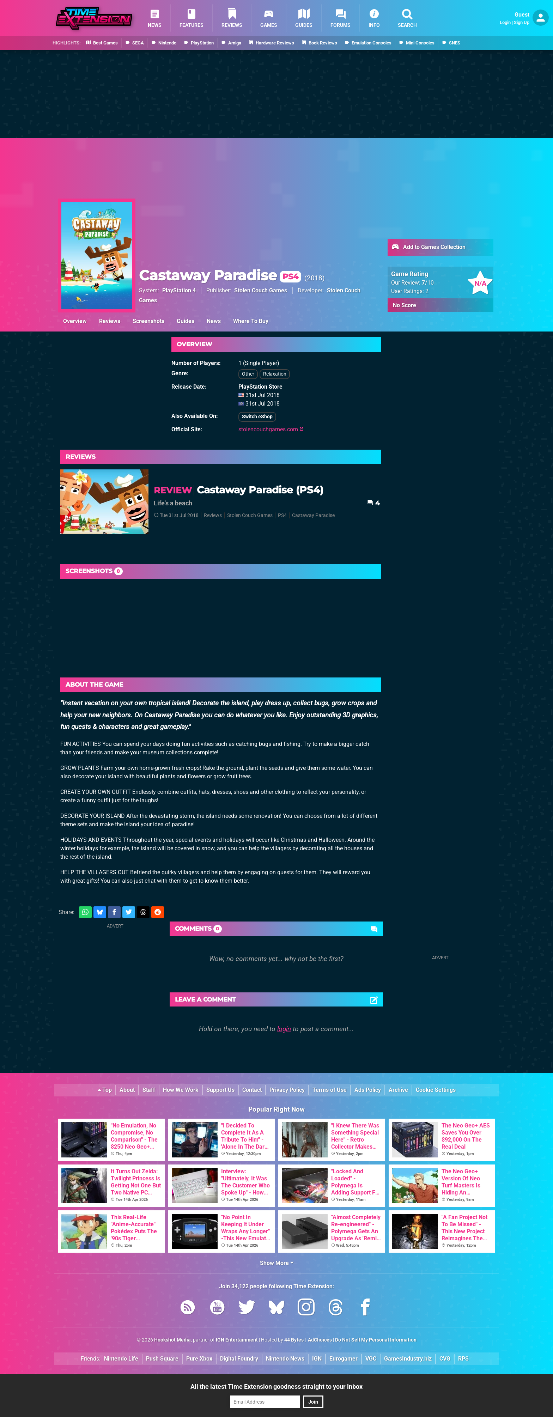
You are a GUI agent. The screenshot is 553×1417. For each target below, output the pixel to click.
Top (105, 1090)
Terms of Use (329, 1090)
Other (248, 374)
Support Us (220, 1090)
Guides (185, 321)
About (127, 1090)
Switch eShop (257, 417)
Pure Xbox (199, 1358)
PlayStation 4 (179, 290)
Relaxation (274, 374)
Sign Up (521, 22)
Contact (252, 1090)
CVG (444, 1358)
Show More (276, 1263)
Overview (75, 321)
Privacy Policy (287, 1090)
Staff (148, 1090)
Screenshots (148, 321)
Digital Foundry (239, 1358)
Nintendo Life (121, 1358)
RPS (463, 1358)
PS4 (282, 515)
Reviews (109, 321)
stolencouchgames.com (271, 429)
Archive (398, 1090)
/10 (428, 282)
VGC (370, 1358)
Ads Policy (367, 1090)
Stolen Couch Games (260, 290)
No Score (404, 305)
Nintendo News (285, 1358)
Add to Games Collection (428, 248)
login (284, 1029)
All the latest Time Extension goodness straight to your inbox (276, 1386)
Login (505, 22)
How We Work (181, 1090)
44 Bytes (294, 1340)
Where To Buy (250, 321)
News (214, 321)
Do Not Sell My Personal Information (376, 1340)
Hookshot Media (172, 1340)
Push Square (162, 1358)
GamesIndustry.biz (408, 1358)
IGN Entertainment (237, 1340)
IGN (317, 1358)
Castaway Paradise (220, 275)
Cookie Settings (436, 1090)
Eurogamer (343, 1358)
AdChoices (319, 1340)
